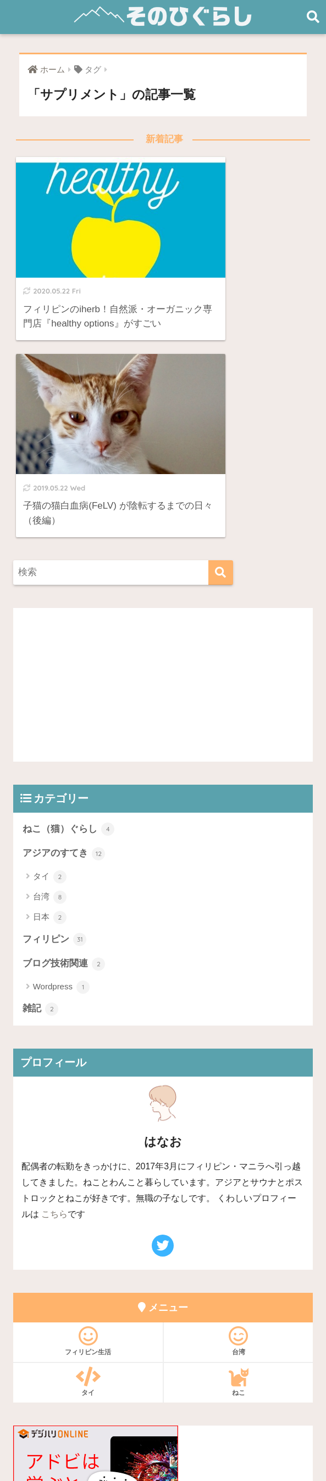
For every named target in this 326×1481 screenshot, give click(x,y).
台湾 (50, 673)
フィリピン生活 (88, 1117)
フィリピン (55, 716)
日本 (50, 694)
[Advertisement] (163, 461)
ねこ (238, 1158)
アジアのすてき (64, 630)
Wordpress (61, 763)
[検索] (220, 348)
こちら (54, 990)
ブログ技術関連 (64, 740)
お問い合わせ (118, 1424)
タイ (50, 653)
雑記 (41, 785)
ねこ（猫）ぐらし (69, 605)
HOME (163, 1401)
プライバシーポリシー (195, 1424)
